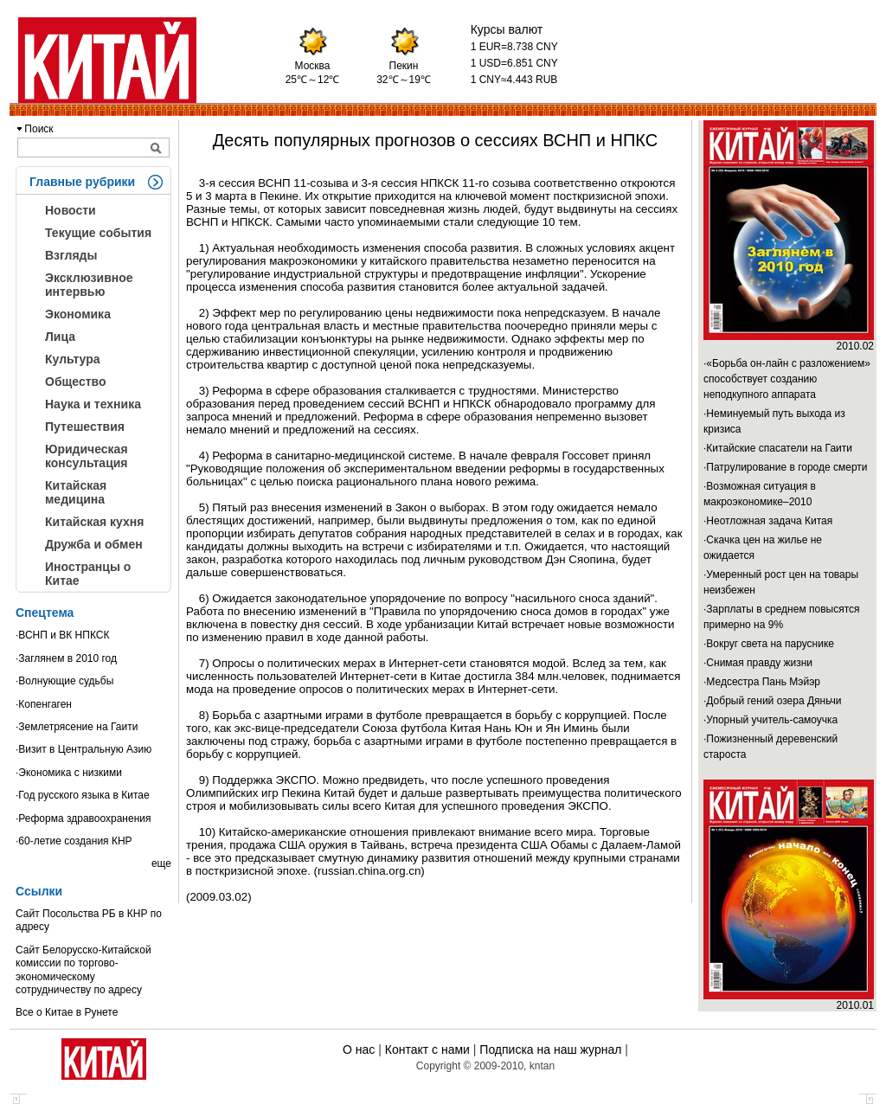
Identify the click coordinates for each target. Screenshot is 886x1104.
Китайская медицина (75, 492)
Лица (60, 336)
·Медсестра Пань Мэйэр (761, 682)
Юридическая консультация (86, 456)
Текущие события (98, 233)
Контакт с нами (427, 1049)
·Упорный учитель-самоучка (770, 720)
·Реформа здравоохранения (83, 818)
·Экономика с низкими (69, 773)
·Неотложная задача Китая (767, 521)
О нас (359, 1049)
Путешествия (85, 426)
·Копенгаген (44, 704)
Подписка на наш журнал (550, 1049)
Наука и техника (93, 404)
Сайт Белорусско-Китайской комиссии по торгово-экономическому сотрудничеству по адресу (83, 970)
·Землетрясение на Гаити (77, 727)
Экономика (78, 314)
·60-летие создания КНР (74, 841)
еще (161, 863)
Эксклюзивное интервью (89, 284)
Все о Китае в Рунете (67, 1012)
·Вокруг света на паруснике (768, 644)
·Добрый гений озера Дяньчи (772, 701)
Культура (72, 359)
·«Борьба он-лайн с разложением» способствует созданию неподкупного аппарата (786, 379)
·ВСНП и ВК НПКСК (62, 635)
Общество (75, 381)
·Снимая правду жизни (757, 663)
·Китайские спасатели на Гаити (777, 448)
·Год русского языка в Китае (83, 795)
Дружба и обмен (94, 544)
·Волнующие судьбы (64, 681)
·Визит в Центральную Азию (83, 749)
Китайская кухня (94, 522)
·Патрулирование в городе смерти (785, 467)
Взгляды (71, 255)
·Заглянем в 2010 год (66, 658)
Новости (70, 210)
